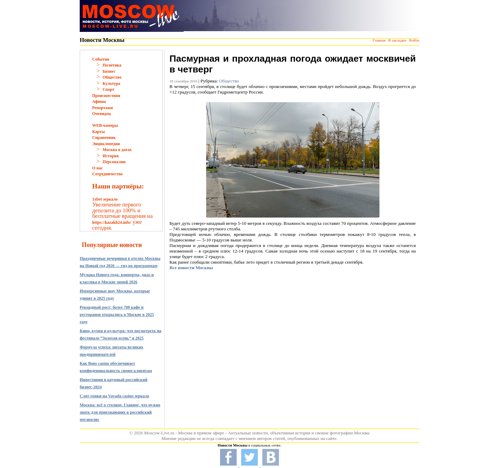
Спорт (108, 89)
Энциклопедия (106, 143)
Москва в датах (117, 149)
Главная (379, 40)
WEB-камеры (105, 125)
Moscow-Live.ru (159, 432)
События (100, 59)
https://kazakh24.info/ (111, 222)
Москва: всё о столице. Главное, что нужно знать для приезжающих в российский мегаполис (120, 412)
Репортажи (102, 107)
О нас (97, 168)
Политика (112, 65)
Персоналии (114, 161)
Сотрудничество (107, 173)
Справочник (104, 137)
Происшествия (106, 95)
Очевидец (101, 113)
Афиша (99, 101)
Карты (98, 131)
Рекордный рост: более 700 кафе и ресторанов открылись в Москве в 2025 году (117, 314)
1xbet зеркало (104, 199)
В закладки (397, 40)
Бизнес (109, 71)
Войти (414, 40)
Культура (111, 83)
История (111, 155)
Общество (112, 77)
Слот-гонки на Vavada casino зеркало (114, 396)
